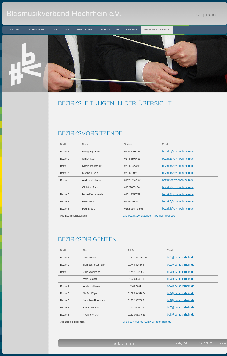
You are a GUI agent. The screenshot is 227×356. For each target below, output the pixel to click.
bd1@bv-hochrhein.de (180, 257)
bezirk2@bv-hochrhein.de (178, 158)
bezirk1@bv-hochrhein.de (178, 151)
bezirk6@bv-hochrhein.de (178, 194)
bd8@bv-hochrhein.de (180, 314)
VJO (55, 29)
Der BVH (131, 29)
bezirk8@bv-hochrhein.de (178, 208)
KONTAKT (212, 15)
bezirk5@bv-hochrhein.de (178, 180)
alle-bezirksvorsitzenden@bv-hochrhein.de (149, 215)
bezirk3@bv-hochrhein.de (178, 165)
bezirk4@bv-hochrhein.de (178, 173)
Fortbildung (110, 29)
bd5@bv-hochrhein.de (180, 293)
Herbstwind (85, 29)
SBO (67, 29)
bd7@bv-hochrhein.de (180, 307)
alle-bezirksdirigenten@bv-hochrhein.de (147, 321)
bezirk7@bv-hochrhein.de (178, 201)
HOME (197, 15)
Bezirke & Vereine (156, 29)
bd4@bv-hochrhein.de (180, 286)
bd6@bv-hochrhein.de (180, 300)
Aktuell (15, 29)
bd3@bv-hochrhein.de (180, 271)
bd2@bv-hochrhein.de (180, 264)
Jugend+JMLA (37, 29)
